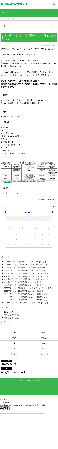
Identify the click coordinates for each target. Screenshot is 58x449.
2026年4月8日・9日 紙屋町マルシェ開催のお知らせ (24, 267)
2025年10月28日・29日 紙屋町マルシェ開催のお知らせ (26, 279)
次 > (54, 26)
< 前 (4, 26)
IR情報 (14, 338)
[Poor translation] (6, 408)
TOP (14, 332)
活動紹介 (44, 338)
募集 (43, 343)
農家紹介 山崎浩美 (11, 315)
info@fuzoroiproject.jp (14, 372)
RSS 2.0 (5, 322)
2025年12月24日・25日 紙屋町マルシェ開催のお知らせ (26, 273)
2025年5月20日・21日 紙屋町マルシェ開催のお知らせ (25, 285)
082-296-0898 (9, 364)
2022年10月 (29, 212)
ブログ (4, 12)
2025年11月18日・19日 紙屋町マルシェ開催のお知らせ (26, 276)
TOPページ (4, 18)
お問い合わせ (14, 354)
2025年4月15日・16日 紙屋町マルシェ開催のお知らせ (25, 291)
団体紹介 (44, 332)
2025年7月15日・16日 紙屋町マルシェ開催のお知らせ (25, 282)
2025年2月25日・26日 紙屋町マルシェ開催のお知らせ (25, 297)
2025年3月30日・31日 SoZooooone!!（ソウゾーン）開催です (28, 288)
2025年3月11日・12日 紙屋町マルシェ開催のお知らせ (25, 294)
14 (35, 234)
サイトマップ (43, 354)
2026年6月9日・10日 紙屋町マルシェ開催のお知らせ (25, 262)
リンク (44, 348)
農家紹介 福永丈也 (11, 318)
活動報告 (14, 343)
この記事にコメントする (46, 199)
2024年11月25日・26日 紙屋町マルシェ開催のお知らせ (26, 303)
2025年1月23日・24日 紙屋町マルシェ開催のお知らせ (25, 300)
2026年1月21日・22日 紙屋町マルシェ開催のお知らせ (25, 270)
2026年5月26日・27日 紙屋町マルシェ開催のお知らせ (25, 265)
